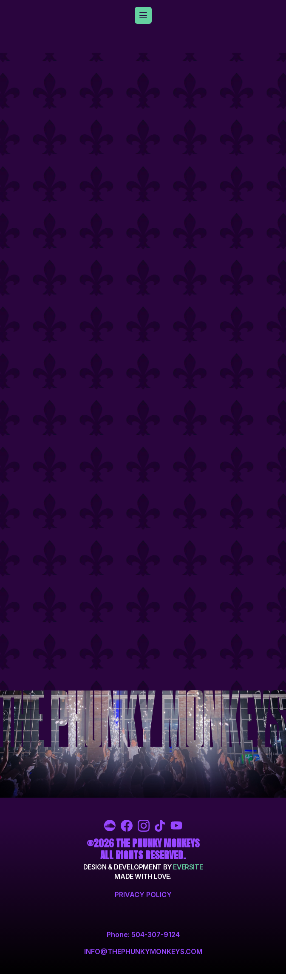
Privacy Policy (143, 894)
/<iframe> (143, 371)
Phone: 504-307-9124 (143, 934)
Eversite (188, 867)
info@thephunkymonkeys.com (143, 951)
